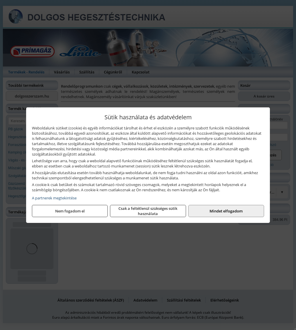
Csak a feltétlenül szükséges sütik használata (147, 211)
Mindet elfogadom (226, 211)
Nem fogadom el (70, 211)
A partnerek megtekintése (54, 198)
